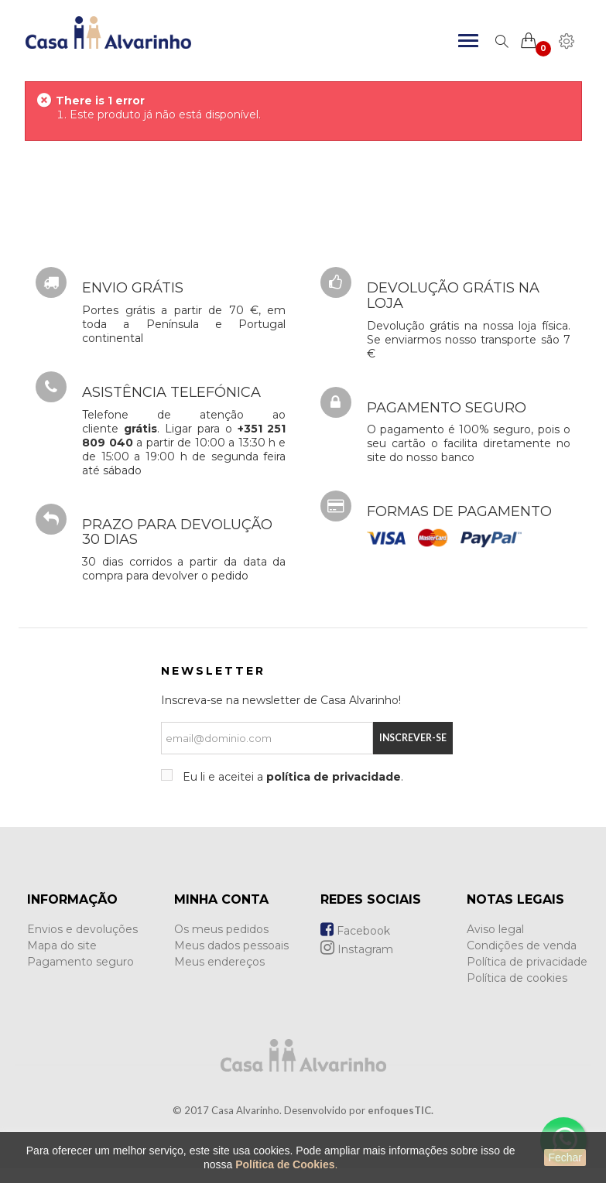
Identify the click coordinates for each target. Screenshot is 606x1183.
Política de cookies (517, 978)
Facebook (355, 931)
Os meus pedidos (221, 929)
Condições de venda (522, 945)
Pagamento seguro (80, 962)
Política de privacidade (527, 962)
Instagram (356, 949)
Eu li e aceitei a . (291, 777)
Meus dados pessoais (231, 945)
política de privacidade (333, 777)
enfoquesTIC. (400, 1110)
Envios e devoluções (82, 929)
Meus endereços (219, 962)
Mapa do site (62, 945)
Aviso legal (495, 929)
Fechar (565, 1157)
